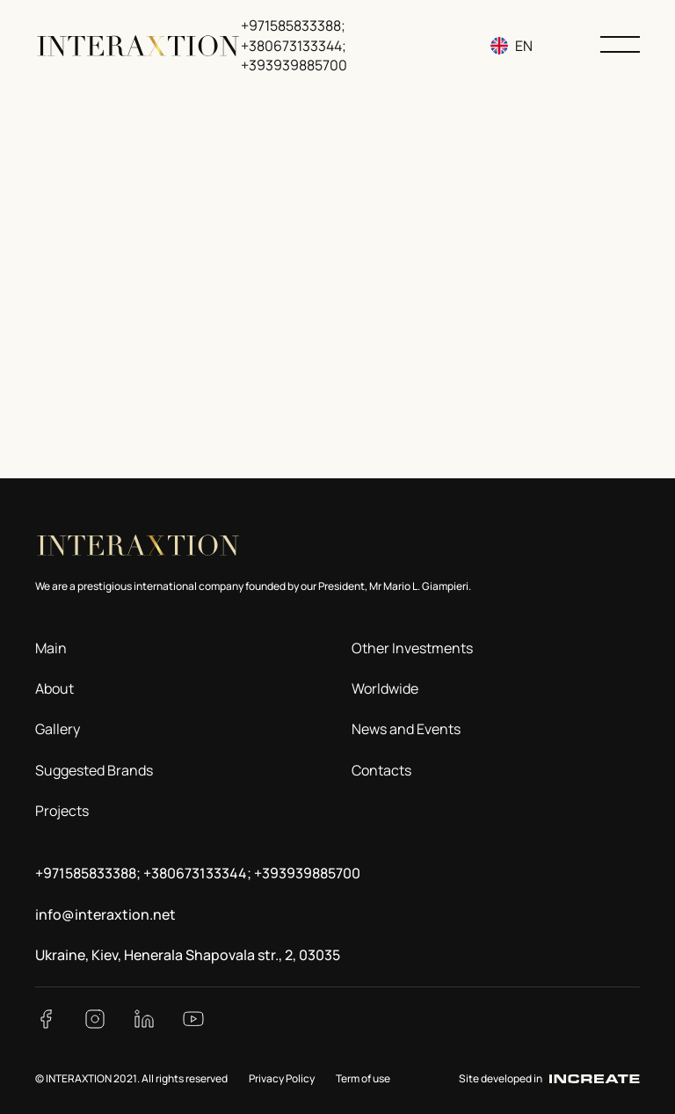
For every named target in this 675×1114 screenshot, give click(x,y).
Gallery (57, 729)
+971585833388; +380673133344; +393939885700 (294, 45)
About (54, 688)
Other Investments (412, 648)
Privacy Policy (282, 1078)
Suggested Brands (94, 770)
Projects (62, 810)
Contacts (381, 770)
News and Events (406, 729)
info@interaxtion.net (105, 914)
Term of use (363, 1078)
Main (51, 648)
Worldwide (385, 688)
